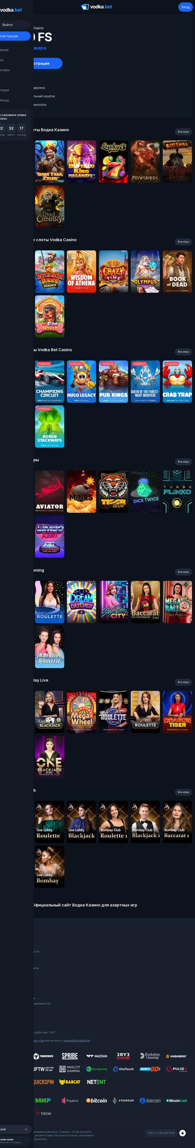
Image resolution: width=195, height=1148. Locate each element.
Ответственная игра (20, 998)
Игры (15, 60)
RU (13, 80)
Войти (26, 25)
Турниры (18, 70)
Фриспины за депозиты (22, 968)
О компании (14, 946)
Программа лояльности (22, 951)
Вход (186, 7)
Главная (17, 50)
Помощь (18, 100)
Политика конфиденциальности (28, 1003)
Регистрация (26, 36)
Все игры (183, 131)
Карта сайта (14, 1009)
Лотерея (18, 90)
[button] (26, 1129)
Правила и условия (19, 992)
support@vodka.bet (76, 1040)
